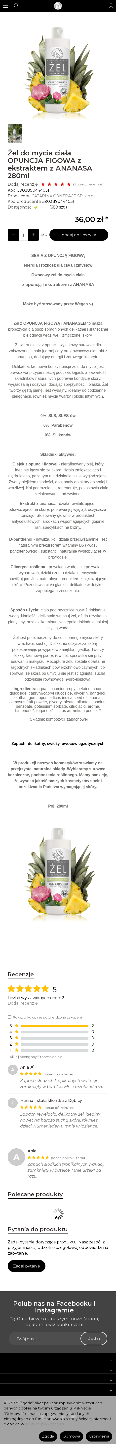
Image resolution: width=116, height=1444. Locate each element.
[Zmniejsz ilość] (33, 235)
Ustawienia (99, 1436)
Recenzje (21, 974)
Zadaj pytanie (26, 1266)
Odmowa (71, 1436)
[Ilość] (23, 235)
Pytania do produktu (38, 1229)
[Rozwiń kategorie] (5, 6)
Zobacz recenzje (88, 184)
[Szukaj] (16, 6)
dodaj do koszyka (79, 235)
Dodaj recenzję (23, 1003)
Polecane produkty (35, 1194)
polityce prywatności (44, 1424)
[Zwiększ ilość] (13, 235)
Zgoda (48, 1436)
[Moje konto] (111, 6)
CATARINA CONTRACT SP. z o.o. (63, 196)
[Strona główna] (58, 6)
